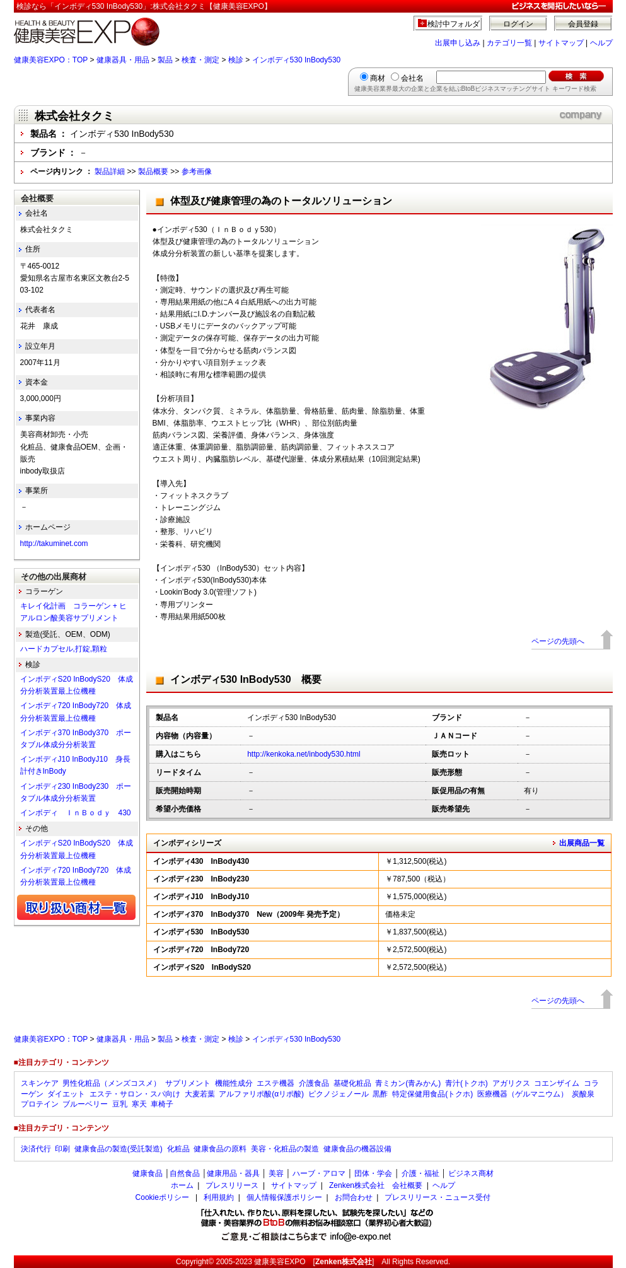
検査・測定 (200, 59)
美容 (276, 1173)
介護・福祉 (420, 1173)
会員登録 (583, 24)
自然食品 (185, 1173)
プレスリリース (232, 1185)
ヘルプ (601, 42)
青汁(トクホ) (466, 1083)
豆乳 (119, 1104)
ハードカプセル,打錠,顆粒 (64, 648)
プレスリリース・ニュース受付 (437, 1197)
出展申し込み (457, 42)
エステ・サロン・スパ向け (135, 1094)
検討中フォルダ (453, 24)
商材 (377, 78)
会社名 (412, 78)
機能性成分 (234, 1083)
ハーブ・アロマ (319, 1173)
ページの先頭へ (557, 641)
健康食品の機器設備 (357, 1148)
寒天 (139, 1104)
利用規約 (219, 1197)
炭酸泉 (583, 1094)
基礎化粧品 (352, 1083)
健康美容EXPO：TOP (51, 59)
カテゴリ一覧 (509, 42)
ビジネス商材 (471, 1173)
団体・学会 (373, 1173)
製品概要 (153, 171)
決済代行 (36, 1148)
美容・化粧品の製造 (285, 1148)
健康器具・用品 (122, 59)
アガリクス (511, 1083)
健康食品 (147, 1173)
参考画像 (197, 171)
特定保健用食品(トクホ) (432, 1094)
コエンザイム (556, 1083)
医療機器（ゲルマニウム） (522, 1094)
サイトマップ (561, 42)
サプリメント (188, 1083)
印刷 (62, 1148)
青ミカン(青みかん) (408, 1083)
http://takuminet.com (54, 543)
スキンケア (40, 1083)
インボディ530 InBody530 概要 (246, 679)
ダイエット (66, 1094)
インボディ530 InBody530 (296, 59)
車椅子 (162, 1104)
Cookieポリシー (162, 1197)
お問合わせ (354, 1197)
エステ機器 (275, 1083)
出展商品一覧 (582, 843)
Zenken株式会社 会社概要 (375, 1185)
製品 (165, 59)
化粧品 (178, 1148)
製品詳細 (110, 171)
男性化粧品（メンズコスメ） (111, 1083)
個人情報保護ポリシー (284, 1197)
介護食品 (314, 1083)
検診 (235, 59)
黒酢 (380, 1094)
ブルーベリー (85, 1104)
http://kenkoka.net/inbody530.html (303, 754)
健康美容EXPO (279, 1261)
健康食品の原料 (220, 1148)
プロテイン (40, 1104)
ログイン (518, 24)
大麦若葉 (200, 1094)
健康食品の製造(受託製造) (118, 1148)
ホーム (182, 1185)
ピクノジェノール (338, 1094)
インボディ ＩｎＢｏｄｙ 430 (75, 812)
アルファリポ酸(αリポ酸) (261, 1094)
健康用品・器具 (233, 1173)
